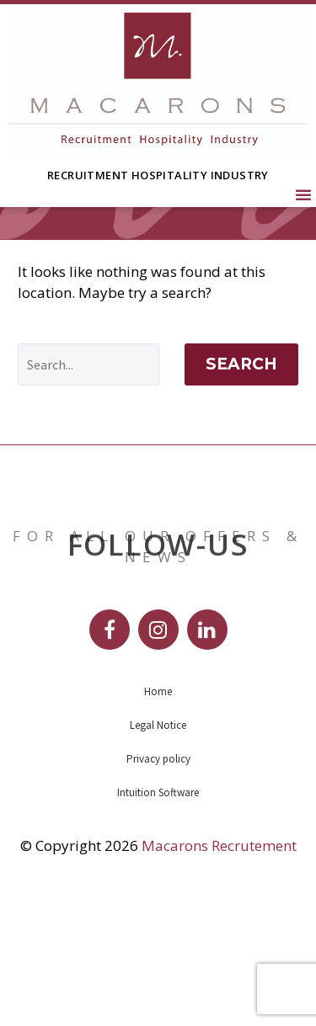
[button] (303, 194)
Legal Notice (158, 844)
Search (241, 483)
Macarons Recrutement (219, 965)
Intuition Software (158, 912)
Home (158, 811)
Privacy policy (158, 878)
